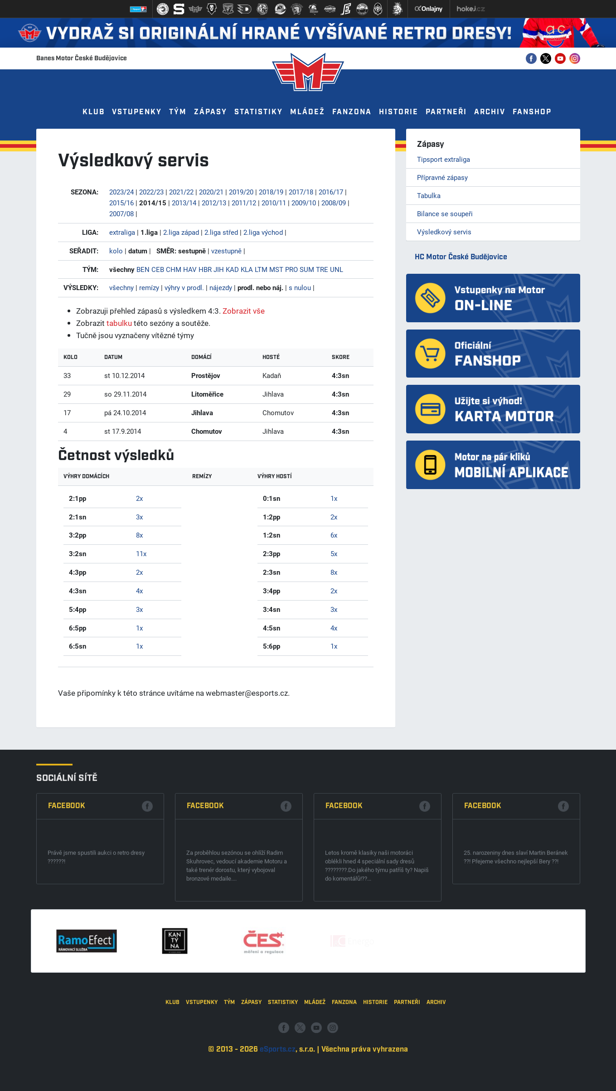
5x (333, 553)
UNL (336, 269)
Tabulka (429, 195)
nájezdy (220, 287)
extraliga (122, 232)
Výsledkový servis (444, 231)
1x (139, 627)
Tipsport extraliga (443, 159)
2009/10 (303, 202)
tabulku (119, 323)
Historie (398, 112)
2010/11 (274, 202)
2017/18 (301, 191)
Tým (178, 112)
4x (139, 590)
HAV (190, 269)
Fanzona (352, 112)
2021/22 (181, 191)
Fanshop (532, 112)
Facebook (66, 897)
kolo (116, 250)
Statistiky (258, 112)
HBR (205, 269)
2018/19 (271, 191)
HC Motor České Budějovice (461, 257)
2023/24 (121, 191)
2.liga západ (181, 232)
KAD (232, 269)
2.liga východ (263, 232)
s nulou (300, 287)
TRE (322, 269)
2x (139, 498)
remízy (149, 287)
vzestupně (226, 250)
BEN (143, 269)
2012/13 (214, 202)
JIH (218, 269)
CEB (157, 269)
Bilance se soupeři (445, 213)
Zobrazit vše (244, 310)
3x (139, 516)
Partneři (446, 112)
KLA (247, 269)
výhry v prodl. (184, 287)
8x (139, 534)
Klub (93, 112)
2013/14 (184, 202)
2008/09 (333, 202)
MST (276, 269)
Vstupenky (137, 112)
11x (141, 553)
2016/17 (331, 191)
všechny (121, 287)
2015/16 (121, 202)
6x (333, 534)
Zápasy (210, 112)
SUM (307, 269)
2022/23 (151, 191)
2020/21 (211, 191)
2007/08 (121, 213)
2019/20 (241, 191)
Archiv (489, 112)
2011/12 (244, 202)
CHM (173, 269)
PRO (291, 269)
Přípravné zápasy (442, 177)
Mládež (307, 112)
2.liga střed (221, 232)
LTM (261, 269)
